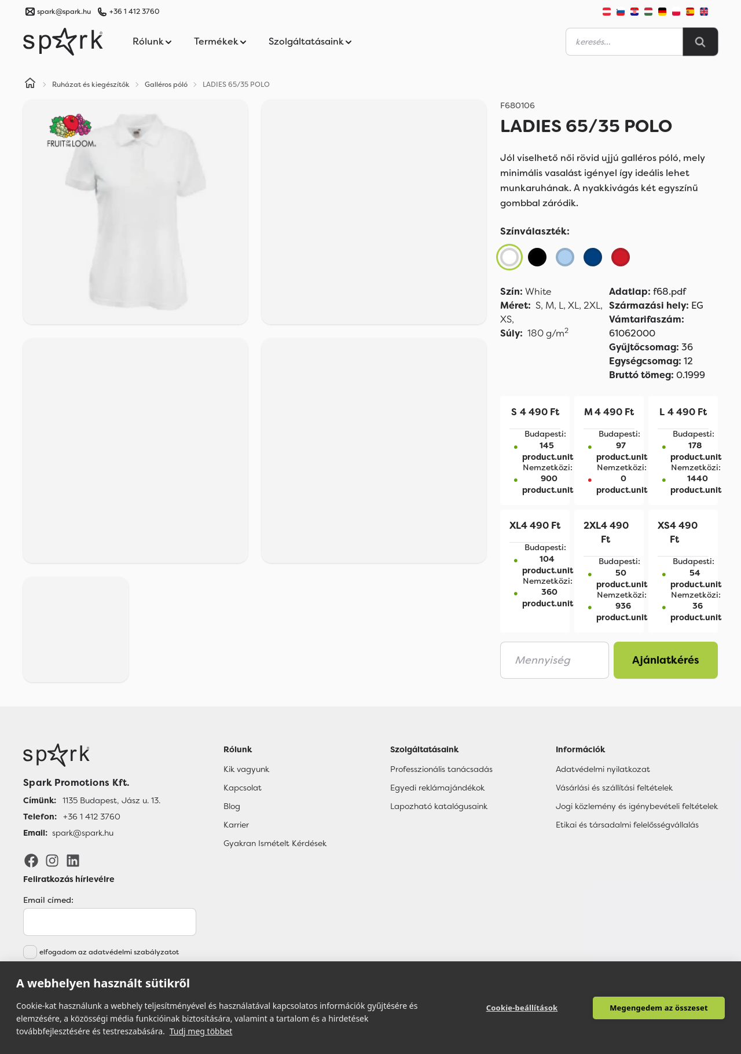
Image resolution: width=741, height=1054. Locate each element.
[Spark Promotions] (63, 42)
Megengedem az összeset (659, 1007)
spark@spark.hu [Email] (82, 833)
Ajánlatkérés (665, 660)
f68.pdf (647, 292)
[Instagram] (52, 860)
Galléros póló (166, 84)
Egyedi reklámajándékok (437, 787)
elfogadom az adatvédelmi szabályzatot (109, 952)
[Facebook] (31, 860)
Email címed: (48, 900)
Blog (231, 806)
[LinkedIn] (73, 860)
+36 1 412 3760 (134, 11)
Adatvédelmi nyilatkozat (603, 769)
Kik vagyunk (246, 769)
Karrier (236, 824)
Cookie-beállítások (522, 1007)
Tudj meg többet (201, 1031)
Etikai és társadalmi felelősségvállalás (627, 824)
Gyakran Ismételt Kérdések (275, 843)
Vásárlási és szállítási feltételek (614, 787)
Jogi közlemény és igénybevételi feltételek (637, 806)
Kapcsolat (242, 787)
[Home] (30, 84)
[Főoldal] (91, 755)
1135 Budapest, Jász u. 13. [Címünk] (111, 800)
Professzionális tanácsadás (441, 769)
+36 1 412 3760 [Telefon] (91, 816)
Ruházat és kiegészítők (91, 84)
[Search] (700, 42)
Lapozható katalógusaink (438, 806)
